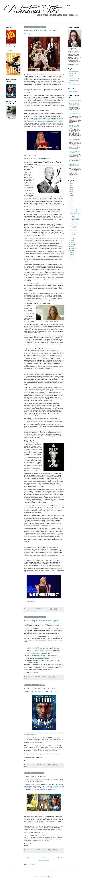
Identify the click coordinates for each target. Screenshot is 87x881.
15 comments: (44, 608)
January (73, 248)
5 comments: (43, 849)
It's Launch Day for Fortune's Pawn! (39, 688)
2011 (71, 253)
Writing (47, 611)
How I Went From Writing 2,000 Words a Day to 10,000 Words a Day (75, 102)
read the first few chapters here (36, 733)
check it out (54, 750)
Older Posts (61, 857)
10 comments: (43, 764)
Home (44, 857)
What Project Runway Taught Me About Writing (75, 215)
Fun (40, 611)
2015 (71, 204)
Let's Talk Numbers (73, 78)
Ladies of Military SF (40, 650)
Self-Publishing (72, 80)
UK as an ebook (39, 737)
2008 (71, 257)
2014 (71, 206)
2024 (71, 187)
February (73, 246)
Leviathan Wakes (28, 787)
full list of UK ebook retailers (35, 742)
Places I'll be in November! (35, 776)
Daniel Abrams (29, 786)
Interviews (43, 611)
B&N (25, 734)
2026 (71, 183)
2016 (71, 202)
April (72, 242)
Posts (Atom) (33, 864)
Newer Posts (27, 857)
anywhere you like (32, 734)
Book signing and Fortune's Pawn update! (41, 620)
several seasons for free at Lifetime (47, 123)
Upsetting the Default (35, 653)
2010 (71, 255)
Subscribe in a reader (73, 91)
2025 (71, 185)
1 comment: (43, 676)
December (73, 210)
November (73, 212)
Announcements (31, 611)
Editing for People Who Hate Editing (74, 152)
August (72, 234)
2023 (71, 189)
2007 (71, 259)
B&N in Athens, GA (54, 625)
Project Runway (45, 74)
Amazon (61, 733)
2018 (71, 198)
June (72, 238)
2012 (71, 250)
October (73, 230)
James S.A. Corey (54, 786)
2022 (71, 191)
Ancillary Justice (58, 784)
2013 (71, 208)
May (72, 240)
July (72, 236)
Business (37, 611)
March (72, 244)
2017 (71, 200)
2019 (71, 195)
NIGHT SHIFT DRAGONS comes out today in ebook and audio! (74, 164)
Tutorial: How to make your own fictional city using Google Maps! (74, 127)
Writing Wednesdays (74, 84)
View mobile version (44, 860)
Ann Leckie (37, 784)
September (73, 232)
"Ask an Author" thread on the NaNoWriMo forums (29, 184)
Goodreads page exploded (44, 660)
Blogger (50, 876)
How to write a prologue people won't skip (74, 140)
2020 (71, 193)
